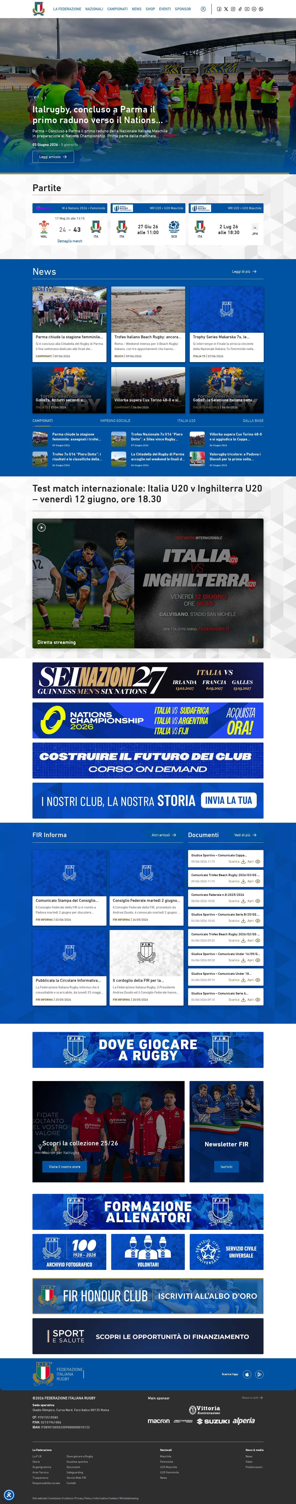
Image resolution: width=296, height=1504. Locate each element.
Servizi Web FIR (76, 1477)
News (163, 1477)
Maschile (165, 1456)
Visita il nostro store (64, 1166)
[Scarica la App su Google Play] (259, 1374)
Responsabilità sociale (46, 1483)
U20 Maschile (168, 1467)
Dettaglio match (70, 241)
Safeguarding (75, 1472)
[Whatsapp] (261, 9)
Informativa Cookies (106, 1498)
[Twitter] (226, 9)
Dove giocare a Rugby (80, 1456)
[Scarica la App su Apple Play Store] (247, 1374)
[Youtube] (247, 9)
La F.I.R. (37, 1456)
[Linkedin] (254, 9)
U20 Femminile (169, 1472)
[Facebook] (219, 9)
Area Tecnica (40, 1472)
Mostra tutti (253, 1397)
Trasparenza (40, 1477)
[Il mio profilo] (203, 9)
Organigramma (41, 1467)
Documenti (73, 1467)
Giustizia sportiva (77, 1461)
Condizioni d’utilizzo (61, 1498)
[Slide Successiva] (45, 98)
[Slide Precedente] (34, 98)
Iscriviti (226, 1166)
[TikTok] (240, 9)
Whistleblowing (128, 1498)
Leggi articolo (53, 156)
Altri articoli (164, 835)
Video (249, 1461)
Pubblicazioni (254, 1467)
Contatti (71, 1483)
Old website (39, 1498)
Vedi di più (245, 835)
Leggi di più (244, 271)
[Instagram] (233, 9)
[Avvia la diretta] (148, 528)
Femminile (166, 1461)
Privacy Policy (83, 1498)
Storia (36, 1461)
